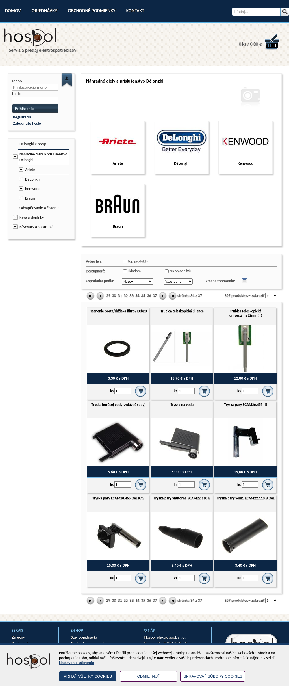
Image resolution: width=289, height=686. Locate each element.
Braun (30, 198)
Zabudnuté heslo (27, 123)
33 (131, 295)
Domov (13, 10)
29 (108, 295)
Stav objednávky (84, 637)
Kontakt (135, 10)
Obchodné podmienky (91, 10)
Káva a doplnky (31, 217)
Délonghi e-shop (32, 144)
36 (149, 295)
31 (120, 295)
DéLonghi (32, 179)
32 (126, 295)
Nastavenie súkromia (76, 662)
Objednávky (44, 10)
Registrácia (22, 117)
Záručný (18, 637)
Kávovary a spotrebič (36, 226)
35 (143, 295)
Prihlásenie (24, 108)
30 (114, 295)
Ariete (30, 169)
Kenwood (32, 188)
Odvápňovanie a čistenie (39, 207)
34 (137, 295)
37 (155, 295)
